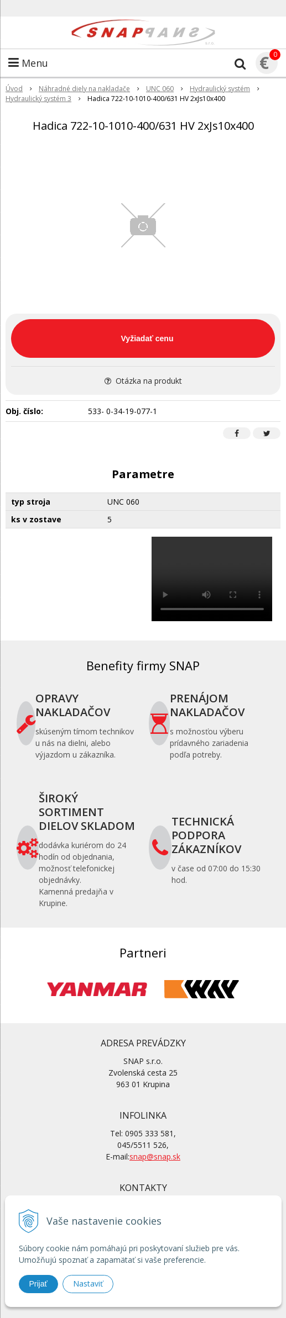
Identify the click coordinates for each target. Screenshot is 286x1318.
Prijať (38, 1283)
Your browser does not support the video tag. (212, 579)
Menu (28, 63)
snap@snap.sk (154, 1156)
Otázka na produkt (143, 380)
